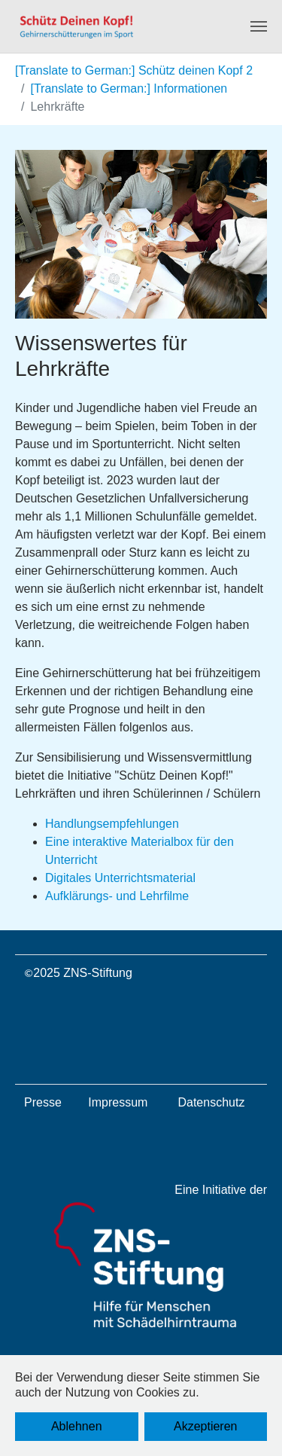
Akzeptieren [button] (206, 1426)
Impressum (117, 1102)
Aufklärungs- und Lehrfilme (117, 896)
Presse (43, 1102)
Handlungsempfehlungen (112, 823)
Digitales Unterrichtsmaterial (120, 877)
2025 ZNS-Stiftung (82, 972)
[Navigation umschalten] (258, 26)
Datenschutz (210, 1102)
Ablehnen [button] (76, 1426)
